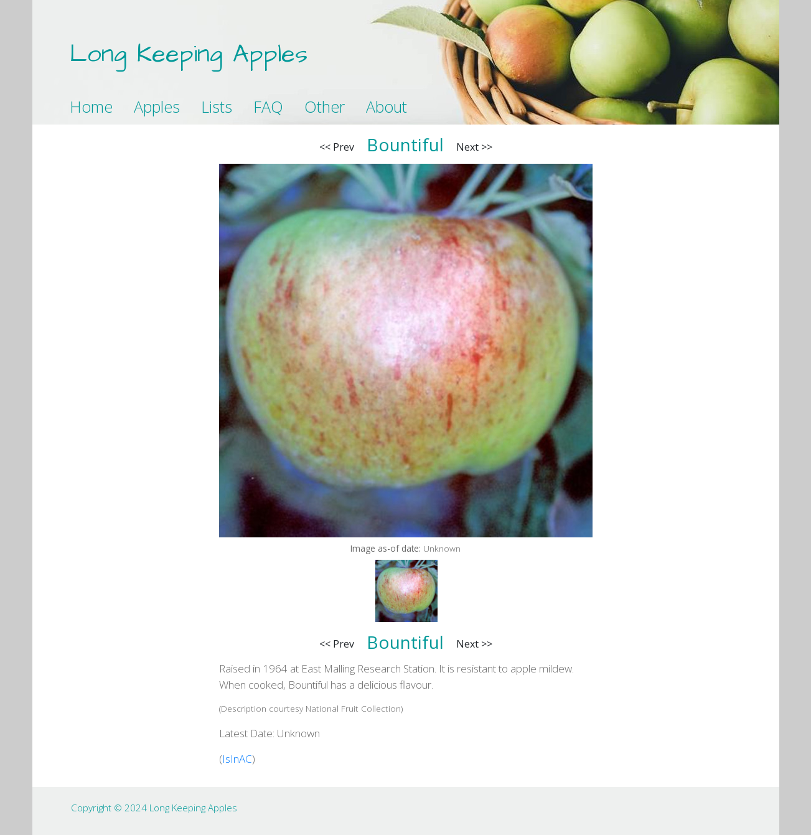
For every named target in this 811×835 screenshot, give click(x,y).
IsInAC (237, 759)
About (386, 106)
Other (324, 106)
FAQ (268, 106)
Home (91, 106)
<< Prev (336, 147)
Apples (157, 106)
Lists (216, 106)
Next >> (474, 147)
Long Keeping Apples (188, 54)
